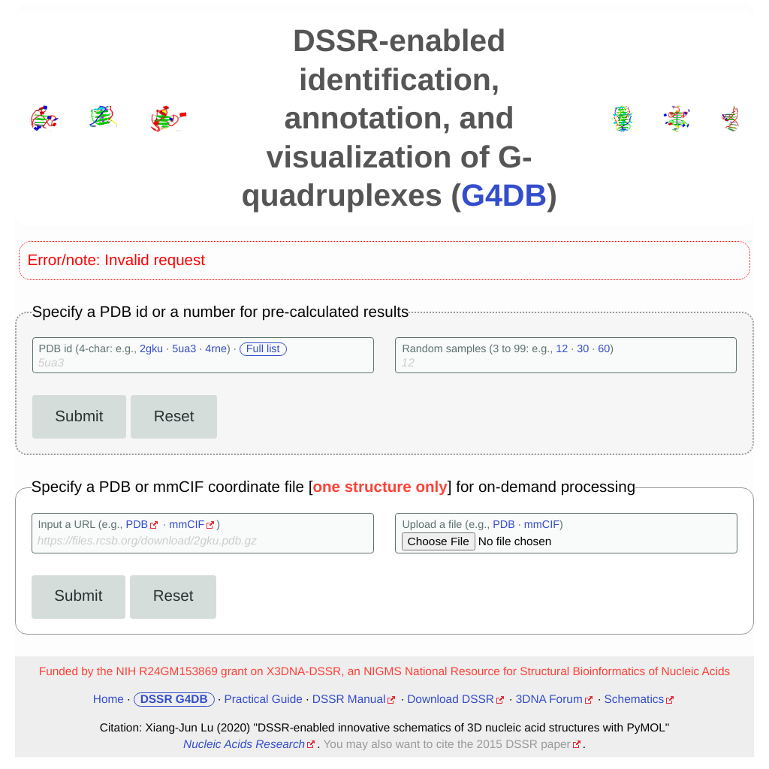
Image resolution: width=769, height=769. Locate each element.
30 (583, 349)
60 (604, 349)
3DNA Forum (549, 699)
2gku (151, 349)
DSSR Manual (349, 699)
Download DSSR (450, 699)
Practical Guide (263, 699)
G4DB (504, 195)
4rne (216, 349)
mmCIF (186, 525)
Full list (263, 349)
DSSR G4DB (174, 699)
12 (562, 349)
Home (108, 699)
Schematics (635, 699)
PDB (137, 525)
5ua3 (184, 349)
